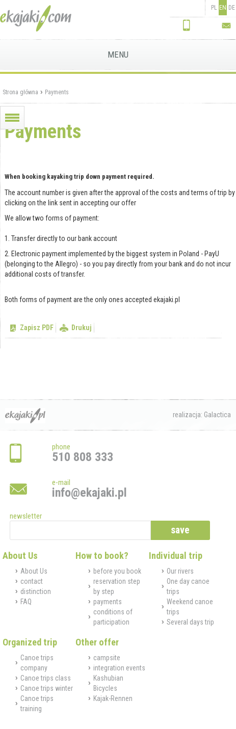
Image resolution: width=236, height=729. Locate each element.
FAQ (26, 602)
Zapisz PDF (37, 327)
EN (222, 7)
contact (31, 581)
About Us (33, 571)
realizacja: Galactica (202, 415)
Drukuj (81, 327)
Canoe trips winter (46, 688)
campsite (106, 658)
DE (231, 7)
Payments (57, 92)
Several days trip (190, 622)
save (180, 530)
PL (214, 7)
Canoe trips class (45, 678)
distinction (35, 591)
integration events (119, 668)
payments (107, 602)
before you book (117, 571)
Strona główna (20, 92)
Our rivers (180, 571)
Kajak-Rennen (113, 698)
